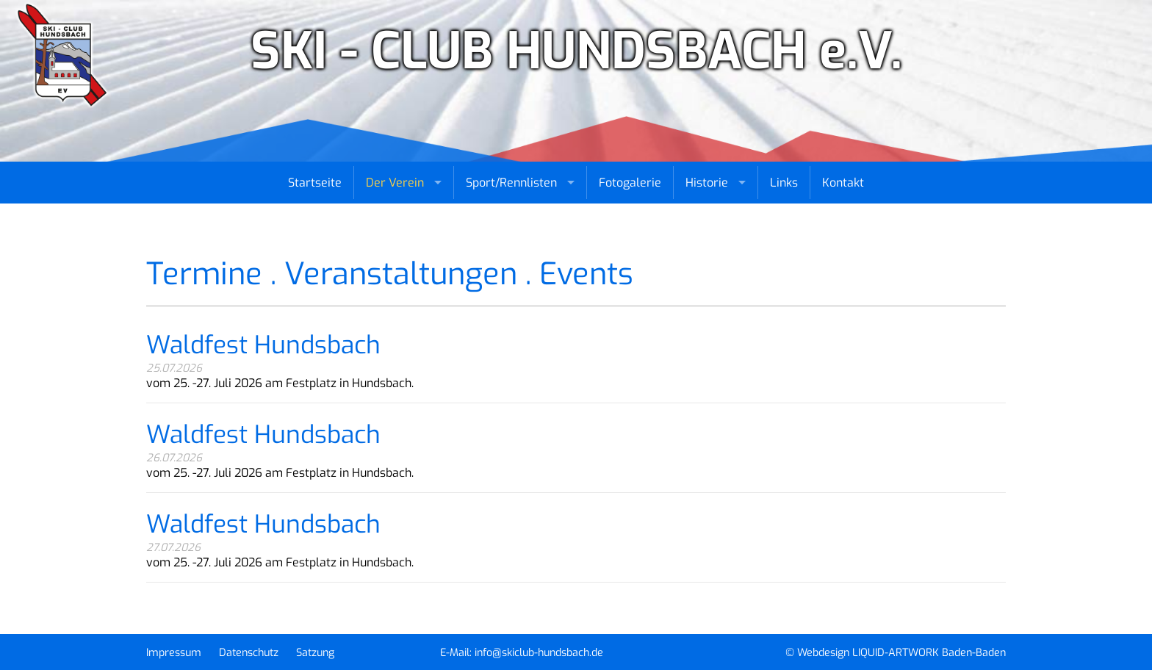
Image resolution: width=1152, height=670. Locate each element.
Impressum (173, 653)
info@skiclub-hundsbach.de (539, 653)
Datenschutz (248, 653)
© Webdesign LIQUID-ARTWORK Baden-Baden (895, 653)
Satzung (315, 653)
